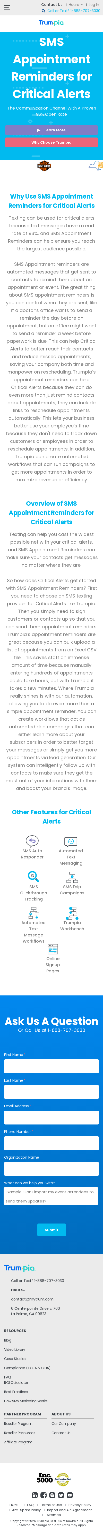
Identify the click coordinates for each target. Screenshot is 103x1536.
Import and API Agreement (69, 1510)
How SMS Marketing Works (26, 1401)
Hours (74, 4)
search (43, 11)
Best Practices (16, 1391)
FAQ (7, 1377)
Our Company (64, 1423)
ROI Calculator (16, 1382)
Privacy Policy (79, 1504)
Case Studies (15, 1358)
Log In (94, 4)
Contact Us (52, 4)
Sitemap (54, 1514)
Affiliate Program (18, 1442)
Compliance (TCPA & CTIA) (27, 1368)
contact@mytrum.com (32, 1299)
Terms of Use (51, 1504)
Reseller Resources (19, 1432)
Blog (7, 1340)
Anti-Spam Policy (26, 1510)
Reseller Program (18, 1423)
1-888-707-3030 (85, 10)
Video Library (14, 1349)
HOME (14, 1504)
